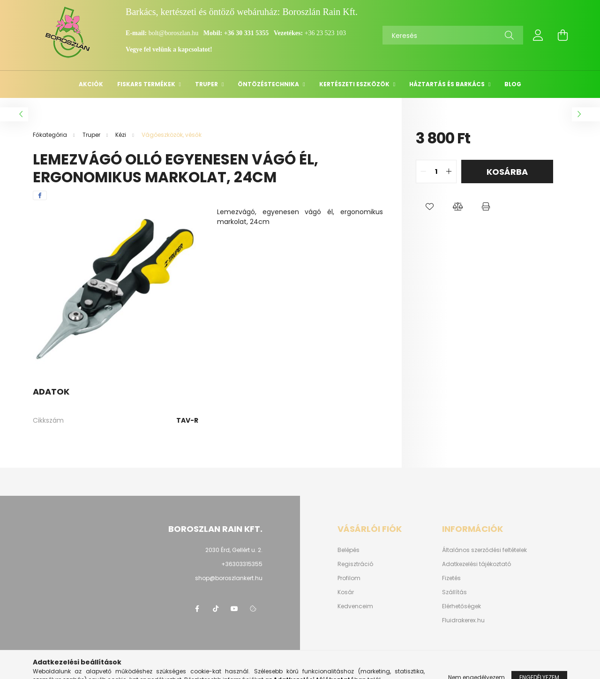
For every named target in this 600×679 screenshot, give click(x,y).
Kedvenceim (355, 606)
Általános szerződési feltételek (484, 550)
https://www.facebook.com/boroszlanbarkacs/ (197, 608)
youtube (234, 608)
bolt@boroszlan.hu (174, 33)
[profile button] (538, 35)
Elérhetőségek (461, 606)
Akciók (91, 84)
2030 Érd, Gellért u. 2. (233, 550)
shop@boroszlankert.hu (228, 578)
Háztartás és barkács (447, 84)
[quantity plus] (449, 171)
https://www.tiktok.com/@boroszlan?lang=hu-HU (215, 608)
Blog (512, 84)
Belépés (349, 550)
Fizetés (451, 578)
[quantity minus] (423, 171)
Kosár (346, 592)
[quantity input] (436, 171)
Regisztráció (355, 564)
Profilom (349, 578)
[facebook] (40, 195)
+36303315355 (241, 564)
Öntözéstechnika (269, 84)
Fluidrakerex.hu (463, 620)
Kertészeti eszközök (355, 84)
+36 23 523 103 (325, 33)
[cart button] (562, 35)
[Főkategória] (50, 135)
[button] (429, 206)
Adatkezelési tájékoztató (476, 564)
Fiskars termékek (147, 84)
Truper (207, 84)
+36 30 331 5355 (246, 33)
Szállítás (454, 592)
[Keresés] (452, 35)
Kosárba (507, 172)
